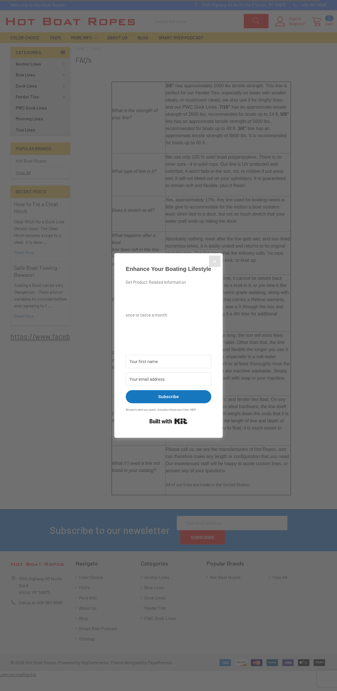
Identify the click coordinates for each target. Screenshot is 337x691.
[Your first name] (168, 361)
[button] (168, 328)
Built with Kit (168, 421)
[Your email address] (168, 379)
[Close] (214, 261)
